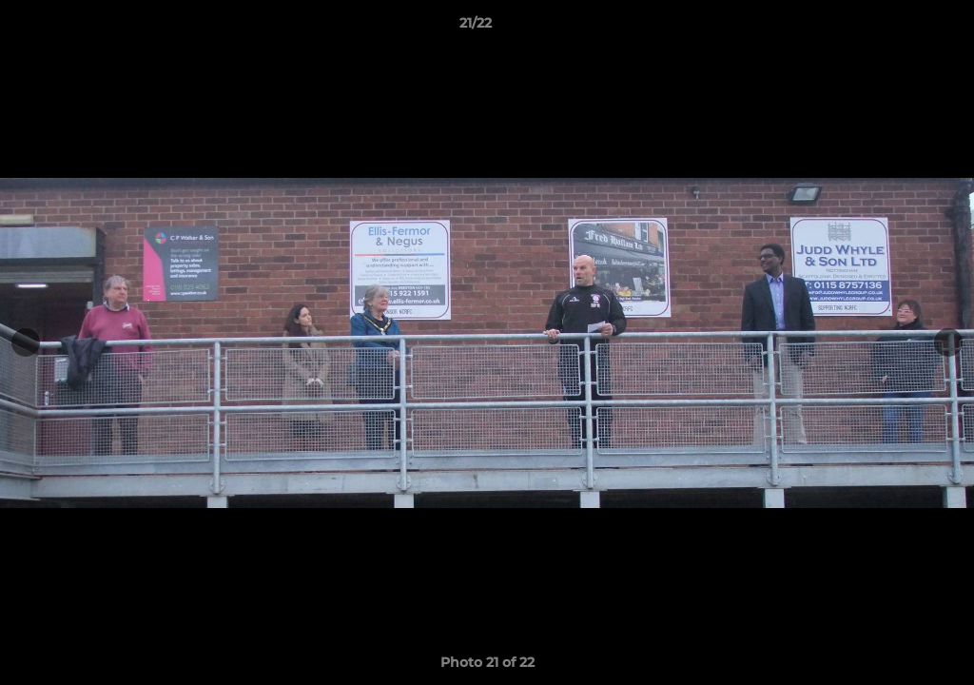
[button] (894, 27)
